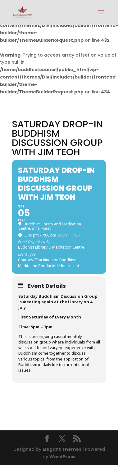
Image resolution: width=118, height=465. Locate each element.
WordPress (62, 457)
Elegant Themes (62, 449)
